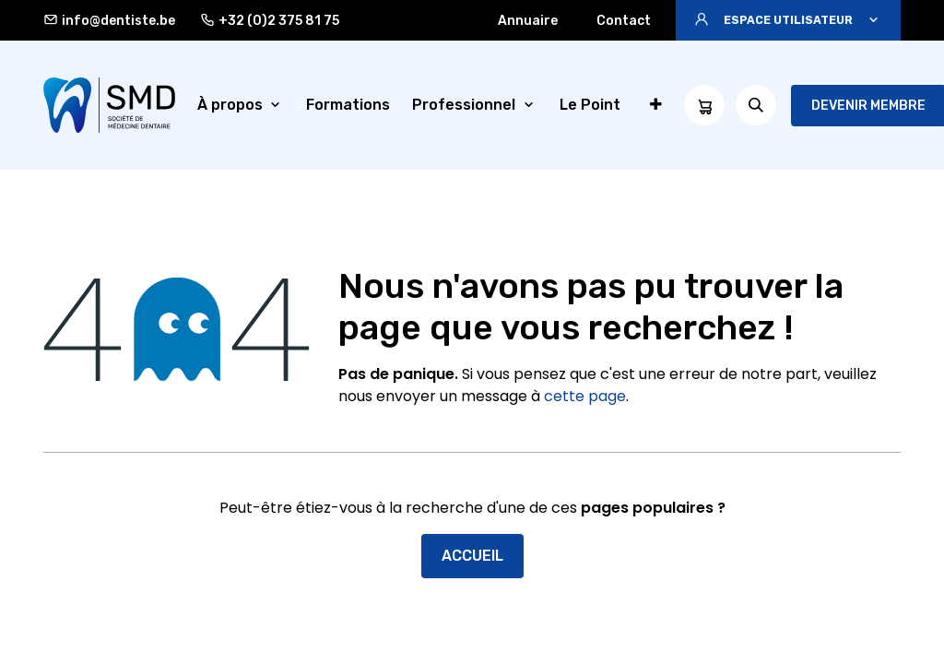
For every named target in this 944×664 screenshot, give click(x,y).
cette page (585, 396)
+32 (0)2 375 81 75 (269, 20)
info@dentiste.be (109, 20)
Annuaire (528, 21)
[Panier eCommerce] (704, 105)
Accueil (472, 555)
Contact (623, 21)
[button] (788, 20)
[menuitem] (241, 105)
